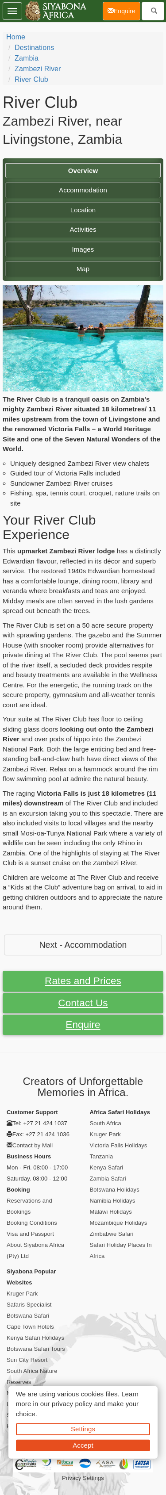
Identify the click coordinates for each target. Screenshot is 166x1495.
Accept (83, 1445)
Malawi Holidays (111, 1211)
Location (83, 210)
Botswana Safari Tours (36, 1349)
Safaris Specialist (29, 1304)
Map (83, 268)
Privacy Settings (83, 1478)
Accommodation (83, 190)
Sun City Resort (27, 1360)
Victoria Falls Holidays (118, 1145)
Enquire (83, 1024)
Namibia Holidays (112, 1200)
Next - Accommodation (83, 945)
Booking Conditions (32, 1222)
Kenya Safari (107, 1167)
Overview (83, 170)
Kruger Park (105, 1134)
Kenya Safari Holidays (35, 1337)
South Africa (105, 1123)
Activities (82, 229)
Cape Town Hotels (30, 1326)
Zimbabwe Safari (112, 1233)
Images (83, 249)
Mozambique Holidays (118, 1222)
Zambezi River (38, 69)
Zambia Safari (108, 1178)
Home (15, 37)
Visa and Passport (30, 1233)
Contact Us (83, 1002)
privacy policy (72, 1403)
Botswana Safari (28, 1315)
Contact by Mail (32, 1145)
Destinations (34, 47)
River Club (31, 79)
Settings (83, 1429)
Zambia (27, 58)
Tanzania (101, 1156)
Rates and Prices (83, 980)
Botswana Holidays (114, 1189)
